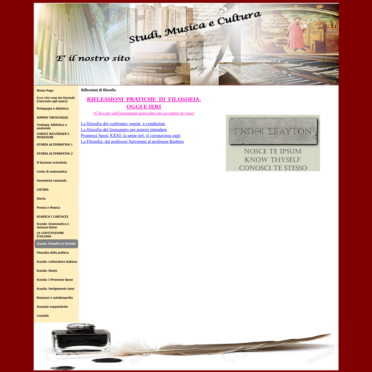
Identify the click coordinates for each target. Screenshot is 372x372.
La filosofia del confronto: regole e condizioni (123, 123)
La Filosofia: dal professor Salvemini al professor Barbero (132, 141)
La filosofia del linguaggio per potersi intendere (124, 129)
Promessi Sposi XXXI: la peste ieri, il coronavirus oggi (131, 135)
